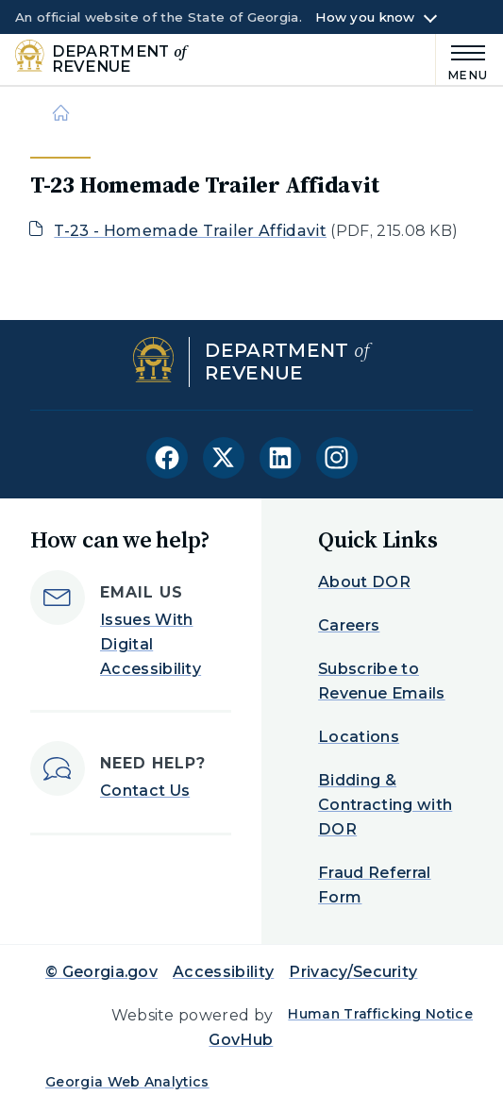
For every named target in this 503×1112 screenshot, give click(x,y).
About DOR (364, 582)
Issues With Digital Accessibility (150, 644)
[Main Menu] (462, 60)
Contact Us (145, 791)
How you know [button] (364, 17)
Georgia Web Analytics (127, 1081)
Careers (348, 625)
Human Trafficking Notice (380, 1013)
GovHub (241, 1040)
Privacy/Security (353, 972)
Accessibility (223, 972)
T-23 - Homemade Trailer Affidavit (190, 231)
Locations (358, 737)
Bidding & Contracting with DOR (385, 804)
